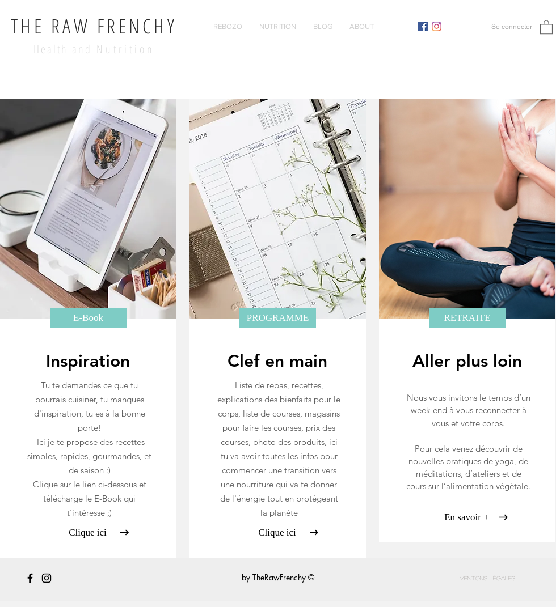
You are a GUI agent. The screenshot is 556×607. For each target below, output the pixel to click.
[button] (546, 26)
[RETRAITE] (467, 318)
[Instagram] (436, 26)
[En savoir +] (466, 517)
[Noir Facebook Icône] (30, 578)
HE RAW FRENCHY (98, 25)
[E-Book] (88, 318)
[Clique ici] (87, 533)
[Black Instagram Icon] (46, 578)
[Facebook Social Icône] (423, 26)
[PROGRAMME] (277, 318)
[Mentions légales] (487, 578)
